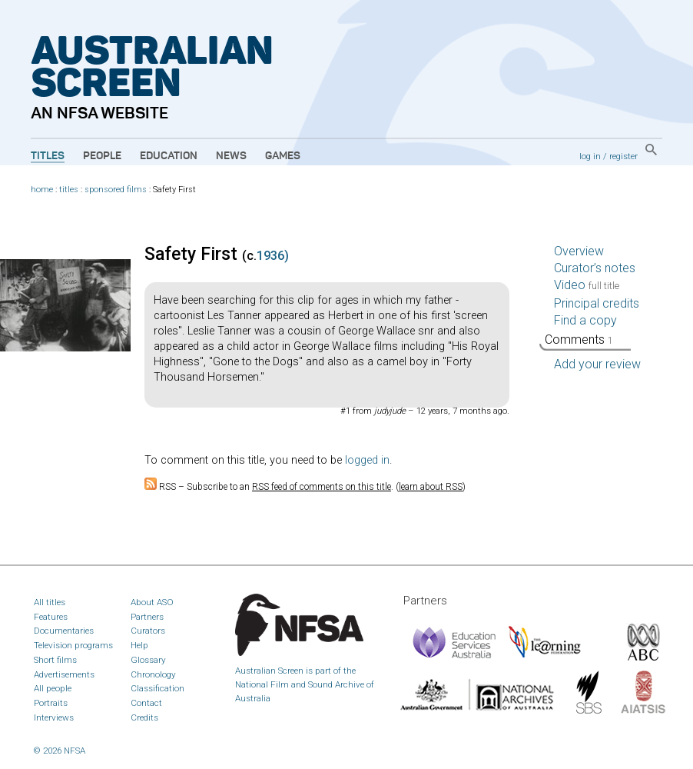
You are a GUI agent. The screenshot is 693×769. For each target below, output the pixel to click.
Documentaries (64, 630)
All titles (49, 602)
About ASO (152, 602)
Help (139, 645)
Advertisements (64, 674)
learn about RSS (431, 486)
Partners (147, 616)
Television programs (73, 645)
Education (168, 156)
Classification (157, 688)
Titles (48, 156)
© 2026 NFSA (59, 750)
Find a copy (585, 320)
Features (51, 616)
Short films (55, 659)
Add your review (597, 364)
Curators (148, 630)
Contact (146, 702)
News (231, 156)
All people (52, 688)
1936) (273, 255)
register (623, 156)
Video (586, 285)
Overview (579, 251)
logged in (367, 460)
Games (282, 156)
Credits (144, 717)
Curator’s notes (594, 268)
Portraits (51, 702)
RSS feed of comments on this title (321, 486)
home (42, 190)
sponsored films (116, 190)
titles (68, 190)
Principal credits (596, 303)
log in (590, 156)
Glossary (148, 659)
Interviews (54, 717)
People (102, 156)
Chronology (153, 674)
